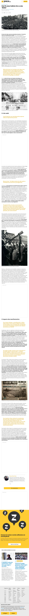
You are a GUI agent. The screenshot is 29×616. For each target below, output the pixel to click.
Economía (18, 600)
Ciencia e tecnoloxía (18, 595)
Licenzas (10, 594)
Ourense (23, 593)
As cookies (10, 598)
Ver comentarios (14, 488)
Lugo (22, 592)
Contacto (10, 593)
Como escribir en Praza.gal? (14, 596)
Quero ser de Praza (14, 544)
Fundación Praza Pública (10, 592)
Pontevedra (23, 594)
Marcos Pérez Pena (4, 9)
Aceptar (13, 613)
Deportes (18, 593)
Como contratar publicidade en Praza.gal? (14, 592)
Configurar (5, 613)
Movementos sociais (5, 4)
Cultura (18, 597)
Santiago (23, 595)
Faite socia (25, 1)
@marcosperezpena (11, 9)
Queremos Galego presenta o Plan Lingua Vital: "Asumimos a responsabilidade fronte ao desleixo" (21, 566)
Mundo (18, 599)
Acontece (18, 596)
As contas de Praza (14, 600)
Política (18, 592)
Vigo (22, 596)
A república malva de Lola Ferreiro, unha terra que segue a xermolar (7, 564)
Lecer (18, 598)
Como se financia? (14, 599)
